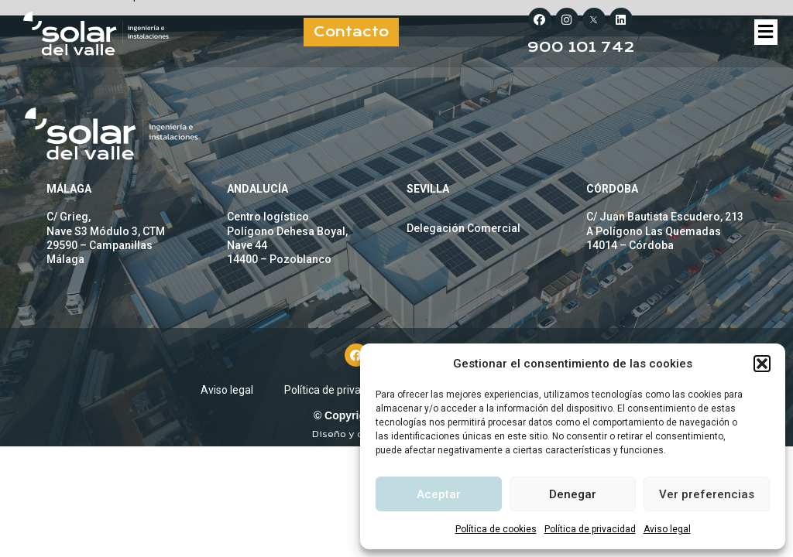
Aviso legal (667, 529)
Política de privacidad (590, 529)
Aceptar (439, 494)
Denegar (572, 494)
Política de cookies (496, 529)
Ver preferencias (706, 494)
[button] (762, 363)
